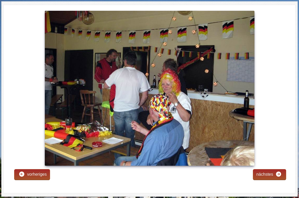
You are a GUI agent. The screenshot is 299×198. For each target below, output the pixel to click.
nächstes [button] (268, 174)
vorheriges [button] (33, 174)
